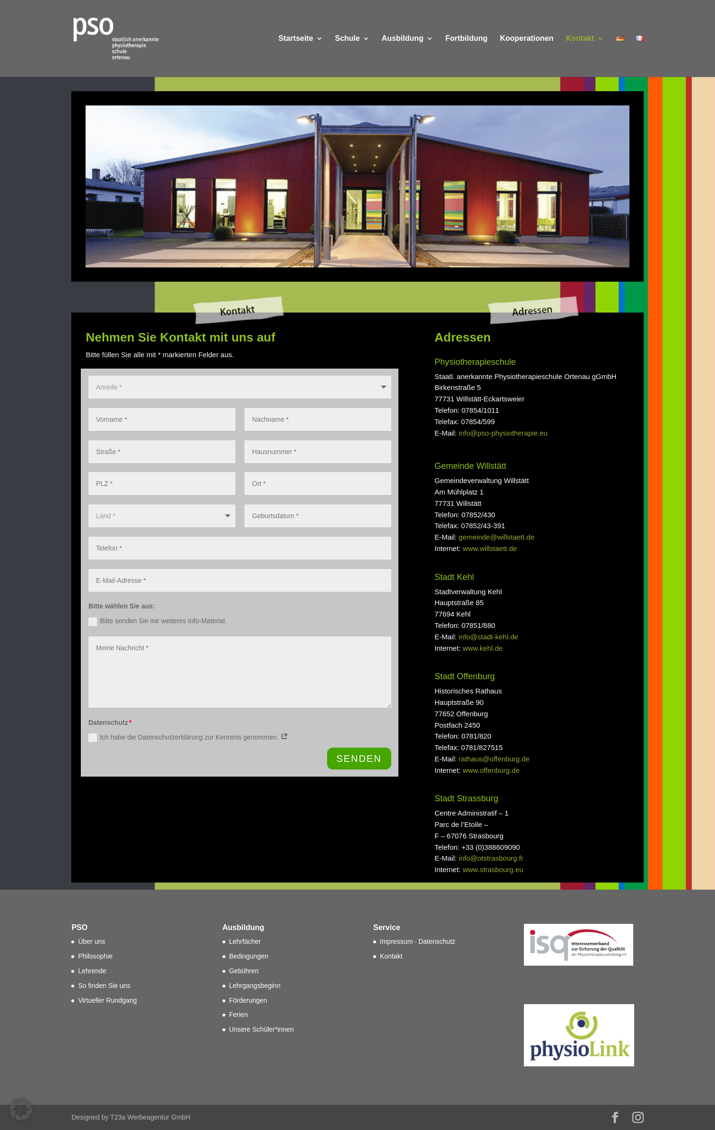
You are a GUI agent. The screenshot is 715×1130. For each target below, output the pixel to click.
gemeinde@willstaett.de (496, 537)
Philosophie (95, 956)
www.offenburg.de (491, 770)
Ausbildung (403, 38)
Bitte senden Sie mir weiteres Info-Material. (157, 621)
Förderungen (248, 1000)
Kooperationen (526, 38)
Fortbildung (466, 38)
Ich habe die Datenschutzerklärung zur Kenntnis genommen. (188, 737)
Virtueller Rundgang (107, 1000)
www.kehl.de (482, 648)
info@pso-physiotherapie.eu (503, 433)
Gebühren (244, 971)
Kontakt (580, 38)
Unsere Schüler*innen (261, 1029)
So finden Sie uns (104, 985)
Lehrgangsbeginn (254, 985)
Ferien (238, 1014)
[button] (21, 1109)
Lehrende (92, 971)
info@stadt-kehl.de (488, 637)
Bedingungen (249, 956)
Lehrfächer (245, 941)
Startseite (296, 38)
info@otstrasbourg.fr (491, 858)
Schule (347, 38)
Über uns (91, 941)
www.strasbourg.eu (493, 869)
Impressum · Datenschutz (417, 941)
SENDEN (359, 758)
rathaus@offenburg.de (494, 759)
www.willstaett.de (490, 548)
